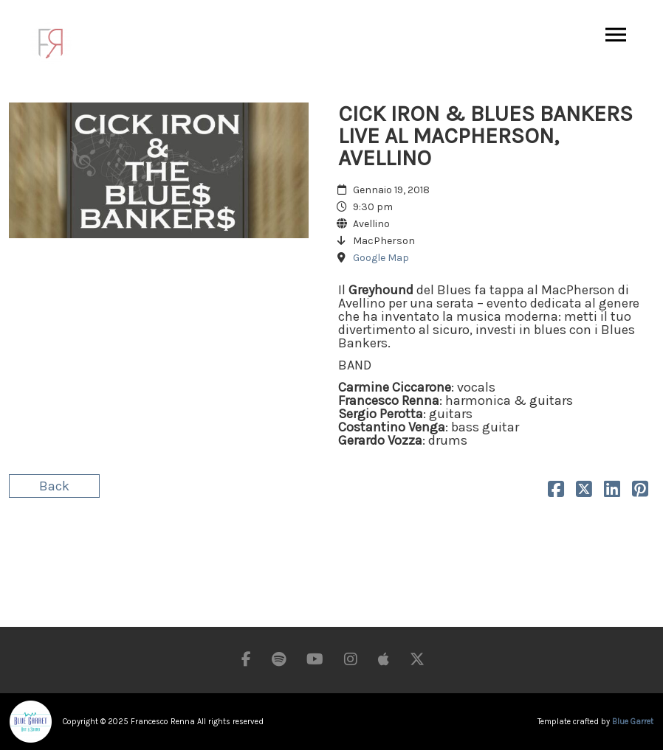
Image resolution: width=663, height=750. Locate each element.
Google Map (381, 257)
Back (54, 486)
